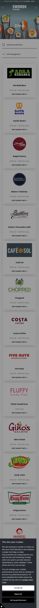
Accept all (18, 588)
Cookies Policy (27, 580)
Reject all (18, 594)
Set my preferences (18, 600)
